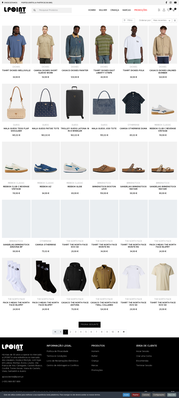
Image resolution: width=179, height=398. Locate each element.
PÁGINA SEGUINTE (89, 325)
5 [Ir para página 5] (86, 332)
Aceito (126, 395)
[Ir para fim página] (124, 332)
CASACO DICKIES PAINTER (75, 71)
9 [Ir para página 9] (107, 332)
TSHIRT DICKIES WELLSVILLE (16, 71)
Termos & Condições (57, 356)
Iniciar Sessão (142, 351)
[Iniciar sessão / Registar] (164, 10)
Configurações (158, 395)
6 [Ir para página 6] (91, 332)
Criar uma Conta (144, 356)
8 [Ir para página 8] (101, 332)
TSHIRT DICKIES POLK (133, 71)
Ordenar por (145, 20)
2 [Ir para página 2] (70, 332)
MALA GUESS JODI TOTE (104, 129)
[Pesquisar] (34, 10)
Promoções (97, 370)
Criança (94, 361)
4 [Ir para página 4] (80, 332)
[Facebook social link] (166, 2)
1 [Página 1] (65, 332)
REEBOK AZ (45, 187)
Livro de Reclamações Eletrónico (62, 361)
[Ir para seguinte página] (118, 332)
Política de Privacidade (57, 351)
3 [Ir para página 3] (75, 332)
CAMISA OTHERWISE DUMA (133, 129)
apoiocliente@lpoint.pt (12, 377)
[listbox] (162, 20)
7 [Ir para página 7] (96, 332)
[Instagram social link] (170, 2)
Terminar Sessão (144, 366)
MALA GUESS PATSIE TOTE (45, 129)
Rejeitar (135, 395)
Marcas (94, 366)
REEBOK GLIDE (75, 187)
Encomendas (142, 361)
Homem (95, 351)
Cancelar (146, 395)
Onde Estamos (10, 2)
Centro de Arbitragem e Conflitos (63, 366)
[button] (168, 10)
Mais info (171, 395)
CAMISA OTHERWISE (45, 245)
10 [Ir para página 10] (113, 332)
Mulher (94, 356)
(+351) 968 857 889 (11, 382)
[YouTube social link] (175, 2)
